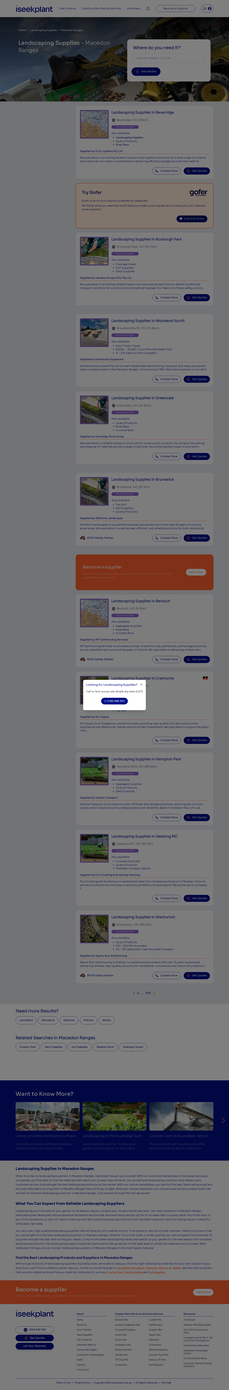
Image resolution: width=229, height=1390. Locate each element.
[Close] (141, 684)
